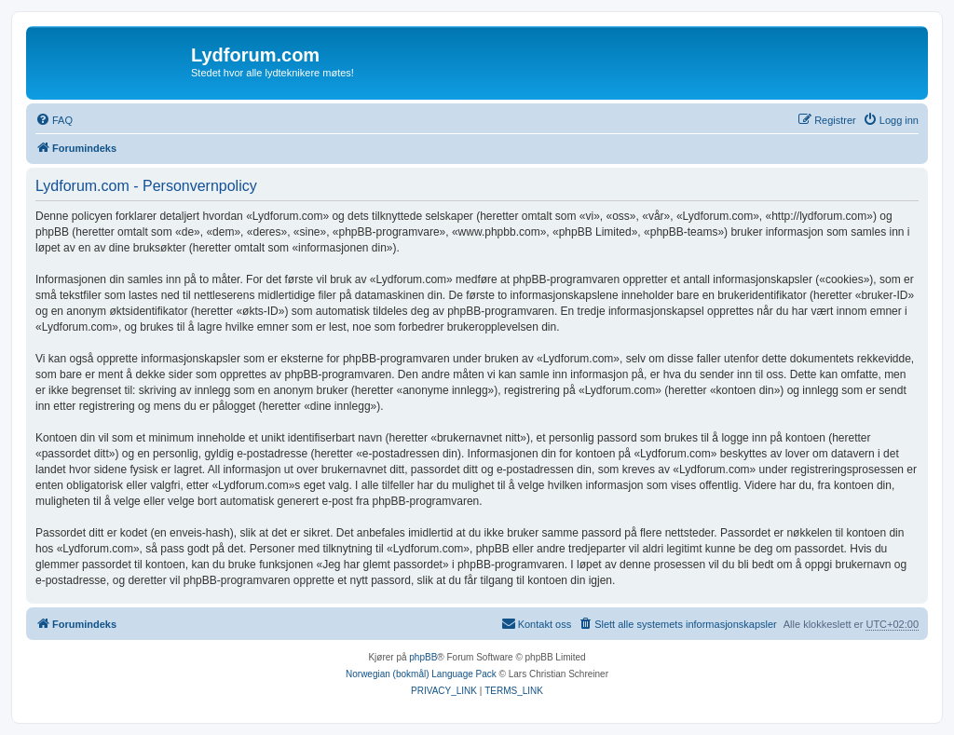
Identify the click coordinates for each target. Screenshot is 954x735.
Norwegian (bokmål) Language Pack (421, 674)
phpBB (423, 657)
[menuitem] (54, 120)
